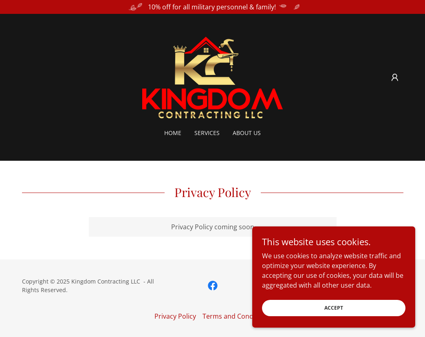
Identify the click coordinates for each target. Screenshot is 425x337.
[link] (212, 76)
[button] (395, 77)
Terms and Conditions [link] (237, 316)
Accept (333, 318)
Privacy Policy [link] (175, 316)
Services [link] (207, 133)
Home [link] (172, 133)
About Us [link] (247, 133)
